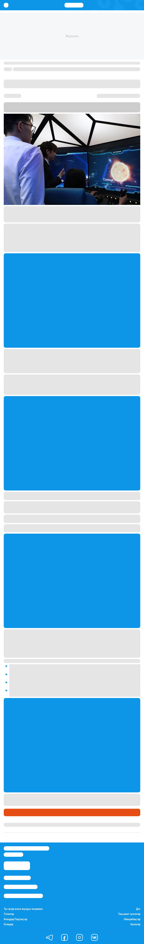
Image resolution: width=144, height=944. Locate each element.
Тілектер (9, 914)
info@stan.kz (13, 854)
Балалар (135, 924)
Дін (138, 909)
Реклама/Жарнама (21, 887)
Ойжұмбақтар (132, 919)
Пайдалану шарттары (23, 896)
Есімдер (8, 924)
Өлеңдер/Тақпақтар (15, 919)
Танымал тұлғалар (129, 914)
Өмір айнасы (14, 812)
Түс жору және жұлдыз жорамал (23, 909)
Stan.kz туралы (17, 878)
